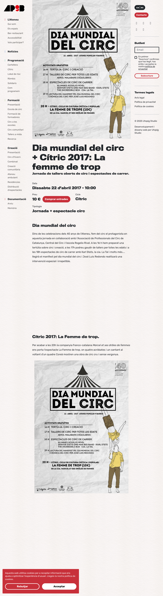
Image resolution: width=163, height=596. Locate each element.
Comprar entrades (56, 199)
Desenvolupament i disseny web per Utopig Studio (147, 129)
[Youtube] (143, 29)
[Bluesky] (143, 23)
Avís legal (139, 97)
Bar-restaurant (15, 33)
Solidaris (12, 83)
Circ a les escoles (12, 123)
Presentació (14, 104)
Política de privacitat (145, 102)
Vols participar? (16, 42)
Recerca (12, 139)
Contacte (141, 15)
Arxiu (10, 203)
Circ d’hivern (14, 157)
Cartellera (13, 64)
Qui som (12, 24)
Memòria (12, 208)
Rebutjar (22, 586)
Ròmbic (11, 78)
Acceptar (59, 586)
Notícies (13, 51)
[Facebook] (150, 23)
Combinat (13, 161)
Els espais (13, 28)
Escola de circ (15, 109)
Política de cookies (144, 106)
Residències (14, 182)
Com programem (14, 90)
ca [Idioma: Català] (137, 7)
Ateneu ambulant (13, 176)
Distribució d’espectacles (15, 188)
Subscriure (147, 75)
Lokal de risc (14, 74)
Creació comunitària (14, 168)
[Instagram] (136, 23)
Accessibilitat (15, 38)
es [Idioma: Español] (142, 7)
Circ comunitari (16, 129)
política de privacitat (146, 67)
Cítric (10, 69)
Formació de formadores (14, 116)
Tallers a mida (15, 134)
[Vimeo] (136, 29)
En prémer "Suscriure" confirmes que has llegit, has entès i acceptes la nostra (148, 63)
